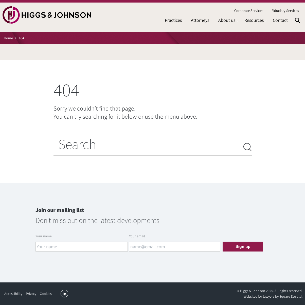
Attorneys (200, 20)
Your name (43, 236)
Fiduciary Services (285, 10)
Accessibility (13, 293)
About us (226, 20)
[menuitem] (248, 10)
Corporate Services (248, 10)
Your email (137, 236)
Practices (173, 20)
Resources (254, 20)
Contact (280, 20)
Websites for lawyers (259, 296)
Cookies (46, 293)
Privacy (31, 293)
